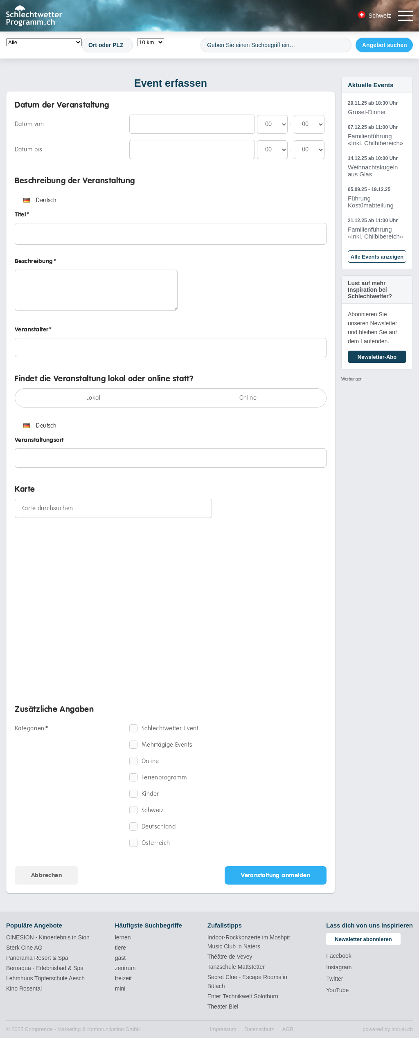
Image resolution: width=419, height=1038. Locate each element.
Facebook (338, 955)
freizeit (123, 978)
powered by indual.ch (388, 1029)
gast (120, 958)
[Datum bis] (192, 149)
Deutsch (39, 200)
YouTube (337, 990)
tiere (120, 947)
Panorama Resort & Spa (37, 958)
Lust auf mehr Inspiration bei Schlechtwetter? (370, 289)
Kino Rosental (24, 988)
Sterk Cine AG (24, 947)
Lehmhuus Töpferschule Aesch (45, 978)
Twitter (334, 978)
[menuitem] (223, 1029)
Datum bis (28, 149)
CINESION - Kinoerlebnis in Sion (48, 937)
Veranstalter (33, 329)
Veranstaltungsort (39, 440)
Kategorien (31, 728)
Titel (22, 214)
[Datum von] (192, 124)
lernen (123, 937)
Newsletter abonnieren (363, 939)
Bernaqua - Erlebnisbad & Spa (44, 968)
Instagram (338, 967)
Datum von (29, 124)
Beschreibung (35, 261)
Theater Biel (222, 1006)
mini (120, 988)
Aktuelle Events (371, 84)
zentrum (125, 968)
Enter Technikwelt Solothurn (242, 996)
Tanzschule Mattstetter (236, 967)
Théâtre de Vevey (229, 956)
